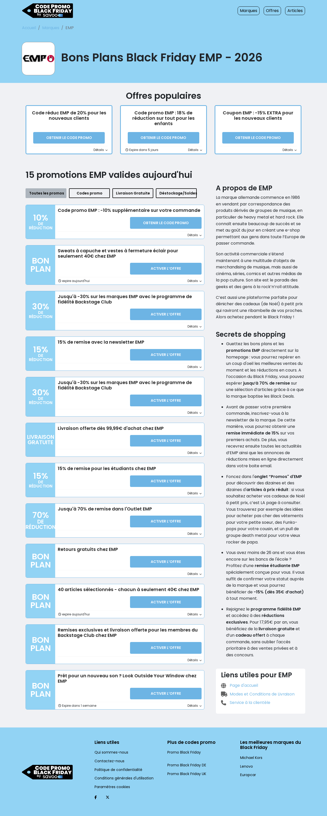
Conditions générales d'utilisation (121, 769)
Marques (253, 10)
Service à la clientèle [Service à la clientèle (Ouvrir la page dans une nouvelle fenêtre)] (244, 672)
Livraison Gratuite (133, 194)
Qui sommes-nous (109, 744)
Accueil (28, 28)
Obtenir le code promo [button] (69, 138)
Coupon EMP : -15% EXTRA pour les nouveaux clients (258, 116)
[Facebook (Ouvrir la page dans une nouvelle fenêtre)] (96, 789)
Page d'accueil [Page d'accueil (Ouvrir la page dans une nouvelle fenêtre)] (238, 655)
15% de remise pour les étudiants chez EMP (105, 466)
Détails (101, 150)
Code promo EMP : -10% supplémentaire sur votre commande (125, 210)
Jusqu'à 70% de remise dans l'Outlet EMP (103, 505)
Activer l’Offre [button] (166, 269)
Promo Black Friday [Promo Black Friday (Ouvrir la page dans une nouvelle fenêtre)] (182, 744)
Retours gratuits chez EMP (87, 545)
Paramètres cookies (110, 778)
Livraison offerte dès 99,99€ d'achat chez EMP (108, 426)
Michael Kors (250, 749)
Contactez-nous (107, 752)
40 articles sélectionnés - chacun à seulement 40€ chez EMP (123, 585)
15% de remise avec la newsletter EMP (100, 341)
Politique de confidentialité (115, 761)
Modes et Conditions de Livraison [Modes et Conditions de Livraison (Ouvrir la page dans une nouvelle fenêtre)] (255, 663)
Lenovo (246, 758)
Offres (275, 10)
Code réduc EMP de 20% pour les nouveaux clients (69, 116)
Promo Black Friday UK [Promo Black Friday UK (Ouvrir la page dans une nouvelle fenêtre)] (185, 765)
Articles (296, 10)
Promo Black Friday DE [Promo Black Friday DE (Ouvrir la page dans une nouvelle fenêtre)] (185, 756)
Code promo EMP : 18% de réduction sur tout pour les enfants (163, 116)
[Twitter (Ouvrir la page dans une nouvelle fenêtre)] (107, 789)
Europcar (247, 766)
